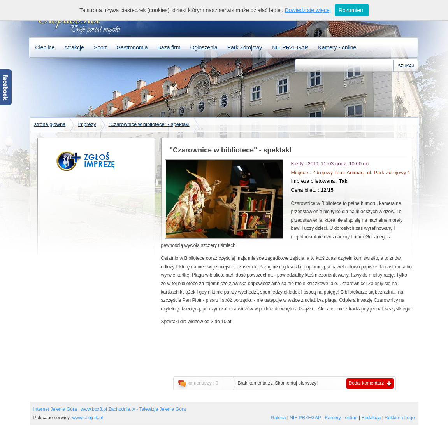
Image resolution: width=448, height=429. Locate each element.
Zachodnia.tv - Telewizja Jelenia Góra (147, 409)
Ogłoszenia (204, 47)
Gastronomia (132, 47)
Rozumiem (352, 10)
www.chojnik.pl (87, 417)
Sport (100, 47)
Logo (409, 417)
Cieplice (45, 47)
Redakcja (371, 417)
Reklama (394, 417)
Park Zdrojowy (244, 47)
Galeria (279, 417)
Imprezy (87, 124)
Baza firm (169, 47)
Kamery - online (337, 47)
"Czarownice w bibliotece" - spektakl (149, 124)
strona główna (50, 124)
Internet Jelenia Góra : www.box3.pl (70, 409)
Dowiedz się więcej (308, 10)
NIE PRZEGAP (290, 47)
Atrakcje (74, 47)
